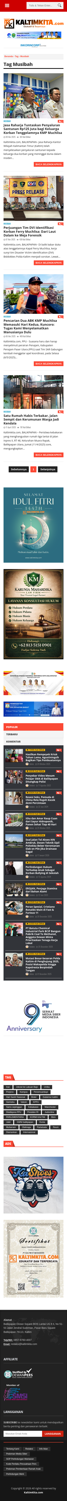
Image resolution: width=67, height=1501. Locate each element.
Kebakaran (33, 1107)
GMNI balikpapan (25, 1122)
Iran (8, 1087)
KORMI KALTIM (37, 1117)
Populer (12, 727)
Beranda (8, 56)
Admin (31, 764)
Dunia (42, 1122)
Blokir (34, 1097)
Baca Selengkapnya (49, 164)
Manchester (50, 1107)
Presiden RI (33, 1112)
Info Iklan (43, 1449)
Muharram (11, 1127)
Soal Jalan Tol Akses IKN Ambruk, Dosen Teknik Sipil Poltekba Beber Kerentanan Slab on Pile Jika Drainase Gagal (43, 845)
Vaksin (24, 1102)
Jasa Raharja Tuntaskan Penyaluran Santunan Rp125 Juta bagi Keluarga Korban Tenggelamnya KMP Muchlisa (33, 129)
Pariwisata (42, 1127)
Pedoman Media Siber (16, 1454)
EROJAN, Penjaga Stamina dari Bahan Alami (41, 890)
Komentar (13, 741)
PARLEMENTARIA (15, 1117)
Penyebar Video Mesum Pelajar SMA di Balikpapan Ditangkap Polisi (42, 778)
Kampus (24, 1092)
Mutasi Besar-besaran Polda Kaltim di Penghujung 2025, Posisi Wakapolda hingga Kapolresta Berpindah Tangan (43, 964)
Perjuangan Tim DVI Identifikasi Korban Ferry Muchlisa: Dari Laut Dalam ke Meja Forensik (30, 231)
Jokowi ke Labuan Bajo (27, 1087)
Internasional (29, 1132)
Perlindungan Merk (15, 1474)
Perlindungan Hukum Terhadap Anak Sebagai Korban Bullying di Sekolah (42, 870)
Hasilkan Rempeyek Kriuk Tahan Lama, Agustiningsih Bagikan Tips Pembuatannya (43, 757)
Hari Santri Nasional (15, 1097)
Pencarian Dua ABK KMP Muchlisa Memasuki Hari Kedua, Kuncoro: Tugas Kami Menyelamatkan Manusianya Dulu (30, 326)
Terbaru (12, 734)
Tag (17, 56)
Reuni (55, 1127)
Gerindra (10, 1102)
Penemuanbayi (41, 1092)
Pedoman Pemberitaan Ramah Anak (23, 1469)
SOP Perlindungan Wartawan (20, 1459)
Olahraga (26, 1127)
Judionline (49, 1112)
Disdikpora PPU (13, 1112)
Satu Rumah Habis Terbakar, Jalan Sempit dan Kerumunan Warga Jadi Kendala (31, 419)
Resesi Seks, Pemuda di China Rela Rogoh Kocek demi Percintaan (40, 800)
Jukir (8, 1122)
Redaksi (32, 785)
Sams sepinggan (14, 1107)
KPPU (36, 1102)
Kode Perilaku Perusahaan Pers (21, 1464)
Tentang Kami (12, 1449)
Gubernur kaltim (50, 1097)
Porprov (10, 1092)
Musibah (7, 121)
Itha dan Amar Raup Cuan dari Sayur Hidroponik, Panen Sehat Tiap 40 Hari (41, 821)
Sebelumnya (19, 469)
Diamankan (11, 1132)
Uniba (46, 1087)
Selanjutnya (47, 469)
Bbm (53, 1117)
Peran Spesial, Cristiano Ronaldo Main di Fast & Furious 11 (40, 909)
